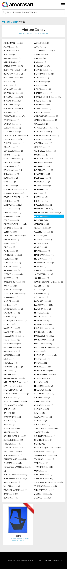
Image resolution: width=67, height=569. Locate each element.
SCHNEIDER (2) (13, 440)
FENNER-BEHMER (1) (43, 208)
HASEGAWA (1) (44, 255)
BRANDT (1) (43, 93)
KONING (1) (11, 297)
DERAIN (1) (11, 174)
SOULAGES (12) (13, 447)
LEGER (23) (42, 316)
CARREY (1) (12, 124)
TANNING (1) (44, 459)
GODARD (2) (43, 239)
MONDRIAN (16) (43, 370)
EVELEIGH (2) (43, 205)
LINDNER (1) (43, 324)
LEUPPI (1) (10, 324)
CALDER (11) (44, 112)
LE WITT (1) (10, 316)
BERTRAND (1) (44, 74)
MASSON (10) (43, 343)
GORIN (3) (41, 243)
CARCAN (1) (11, 120)
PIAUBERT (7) (12, 397)
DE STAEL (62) (43, 158)
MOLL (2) (10, 370)
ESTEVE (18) (13, 205)
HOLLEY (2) (12, 266)
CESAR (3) (12, 127)
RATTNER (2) (10, 413)
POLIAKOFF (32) (13, 405)
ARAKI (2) (12, 58)
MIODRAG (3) (11, 363)
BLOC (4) (41, 85)
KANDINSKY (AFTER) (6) (48, 282)
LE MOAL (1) (41, 312)
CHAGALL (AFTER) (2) (16, 135)
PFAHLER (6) (44, 393)
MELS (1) (40, 351)
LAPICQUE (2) (13, 309)
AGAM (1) (11, 47)
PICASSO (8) (42, 397)
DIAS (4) (10, 181)
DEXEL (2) (11, 178)
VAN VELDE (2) (43, 474)
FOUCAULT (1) (41, 220)
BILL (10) (9, 81)
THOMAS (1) (13, 463)
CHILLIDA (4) (13, 139)
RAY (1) (39, 413)
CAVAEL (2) (41, 124)
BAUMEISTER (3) (13, 66)
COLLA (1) (11, 147)
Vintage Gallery (10, 21)
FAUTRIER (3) (12, 208)
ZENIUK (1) (11, 497)
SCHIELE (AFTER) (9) (15, 436)
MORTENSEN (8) (45, 374)
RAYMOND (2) (12, 417)
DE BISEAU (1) (13, 158)
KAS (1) (10, 285)
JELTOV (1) (11, 278)
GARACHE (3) (13, 228)
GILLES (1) (40, 235)
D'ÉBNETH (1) (12, 154)
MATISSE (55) (12, 347)
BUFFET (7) (42, 108)
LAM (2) (10, 305)
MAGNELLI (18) (44, 328)
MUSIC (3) (41, 382)
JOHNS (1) (41, 278)
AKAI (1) (40, 47)
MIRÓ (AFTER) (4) (13, 366)
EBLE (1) (40, 193)
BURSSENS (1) (11, 112)
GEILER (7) (42, 228)
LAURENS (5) (12, 312)
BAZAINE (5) (42, 66)
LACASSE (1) (42, 301)
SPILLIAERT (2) (13, 451)
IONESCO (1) (43, 270)
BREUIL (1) (42, 100)
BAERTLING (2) (12, 62)
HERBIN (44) (43, 259)
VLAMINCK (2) (45, 486)
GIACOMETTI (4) (15, 235)
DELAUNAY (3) (43, 170)
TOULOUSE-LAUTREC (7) (17, 469)
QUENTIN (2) (43, 405)
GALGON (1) (42, 224)
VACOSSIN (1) (16, 474)
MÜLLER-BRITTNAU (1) (16, 382)
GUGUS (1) (41, 247)
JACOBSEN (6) (43, 274)
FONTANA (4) (12, 216)
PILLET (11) (42, 401)
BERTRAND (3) (13, 77)
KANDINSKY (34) (14, 282)
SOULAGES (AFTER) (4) (47, 447)
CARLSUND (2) (45, 120)
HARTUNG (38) (13, 255)
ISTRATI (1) (13, 274)
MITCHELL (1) (42, 366)
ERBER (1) (11, 201)
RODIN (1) (12, 428)
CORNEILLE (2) (45, 151)
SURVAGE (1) (13, 455)
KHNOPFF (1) (13, 289)
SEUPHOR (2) (43, 440)
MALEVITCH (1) (14, 336)
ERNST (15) (41, 201)
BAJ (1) (40, 62)
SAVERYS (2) (41, 432)
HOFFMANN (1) (44, 262)
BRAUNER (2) (12, 100)
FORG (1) (11, 220)
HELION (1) (11, 259)
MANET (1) (12, 339)
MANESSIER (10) (44, 336)
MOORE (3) (11, 374)
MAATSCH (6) (12, 328)
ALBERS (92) (11, 50)
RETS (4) (9, 424)
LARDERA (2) (42, 309)
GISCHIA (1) (11, 239)
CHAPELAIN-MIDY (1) (46, 135)
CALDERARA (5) (14, 116)
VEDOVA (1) (12, 482)
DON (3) (11, 185)
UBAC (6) (40, 471)
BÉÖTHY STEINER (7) (15, 70)
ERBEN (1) (41, 197)
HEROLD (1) (12, 262)
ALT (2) (10, 54)
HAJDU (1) (42, 251)
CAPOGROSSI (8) (46, 116)
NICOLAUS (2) (42, 390)
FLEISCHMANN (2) (47, 212)
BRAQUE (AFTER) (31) (47, 97)
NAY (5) (13, 386)
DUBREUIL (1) (15, 189)
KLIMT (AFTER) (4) (15, 293)
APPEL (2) (41, 54)
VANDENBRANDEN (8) (15, 478)
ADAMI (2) (42, 43)
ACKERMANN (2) (13, 43)
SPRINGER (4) (44, 451)
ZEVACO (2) (42, 497)
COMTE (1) (42, 147)
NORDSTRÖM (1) (16, 393)
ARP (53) (40, 58)
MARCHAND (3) (44, 339)
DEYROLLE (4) (42, 178)
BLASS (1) (10, 85)
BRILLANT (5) (12, 104)
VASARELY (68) (43, 478)
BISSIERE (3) (42, 81)
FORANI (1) (43, 216)
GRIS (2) (9, 247)
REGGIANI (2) (43, 417)
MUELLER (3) (42, 378)
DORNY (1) (42, 185)
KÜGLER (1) (11, 301)
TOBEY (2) (41, 463)
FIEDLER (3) (12, 212)
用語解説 (49, 560)
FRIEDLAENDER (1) (15, 224)
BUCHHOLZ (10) (13, 108)
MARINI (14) (12, 343)
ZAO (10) (11, 494)
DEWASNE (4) (42, 174)
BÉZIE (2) (41, 77)
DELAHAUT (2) (11, 166)
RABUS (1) (10, 409)
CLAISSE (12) (14, 143)
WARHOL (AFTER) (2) (15, 490)
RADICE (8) (41, 409)
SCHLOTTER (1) (45, 436)
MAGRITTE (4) (12, 332)
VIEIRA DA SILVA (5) (48, 482)
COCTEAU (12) (43, 143)
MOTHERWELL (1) (14, 378)
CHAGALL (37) (43, 131)
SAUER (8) (11, 432)
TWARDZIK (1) (43, 467)
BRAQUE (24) (13, 97)
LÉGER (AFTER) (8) (15, 320)
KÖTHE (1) (41, 297)
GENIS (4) (10, 232)
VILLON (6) (12, 486)
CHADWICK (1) (46, 127)
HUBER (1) (40, 266)
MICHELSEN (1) (45, 355)
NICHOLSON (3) (13, 390)
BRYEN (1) (42, 104)
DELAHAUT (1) (42, 166)
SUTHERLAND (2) (45, 455)
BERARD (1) (43, 70)
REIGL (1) (10, 420)
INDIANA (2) (12, 270)
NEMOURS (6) (43, 386)
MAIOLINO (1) (43, 332)
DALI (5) (41, 154)
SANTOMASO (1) (46, 428)
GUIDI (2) (11, 251)
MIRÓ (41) (41, 363)
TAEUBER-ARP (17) (15, 459)
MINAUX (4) (42, 359)
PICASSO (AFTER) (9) (15, 401)
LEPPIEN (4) (41, 320)
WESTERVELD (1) (44, 490)
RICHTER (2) (42, 424)
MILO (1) (9, 359)
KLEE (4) (39, 289)
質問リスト (58, 560)
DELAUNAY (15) (13, 170)
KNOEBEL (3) (41, 293)
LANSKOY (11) (43, 305)
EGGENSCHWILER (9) (16, 197)
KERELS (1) (41, 285)
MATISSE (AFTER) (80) (46, 347)
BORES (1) (42, 89)
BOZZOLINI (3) (13, 93)
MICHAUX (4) (12, 355)
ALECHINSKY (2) (44, 50)
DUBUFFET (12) (43, 189)
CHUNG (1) (42, 139)
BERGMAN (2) (13, 74)
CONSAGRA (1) (13, 151)
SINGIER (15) (13, 444)
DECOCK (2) (12, 162)
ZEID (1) (43, 494)
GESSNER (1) (43, 232)
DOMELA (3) (42, 181)
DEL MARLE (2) (43, 162)
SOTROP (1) (39, 444)
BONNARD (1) (12, 89)
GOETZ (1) (11, 243)
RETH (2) (40, 420)
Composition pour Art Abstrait (18, 538)
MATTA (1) (12, 351)
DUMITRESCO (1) (14, 193)
